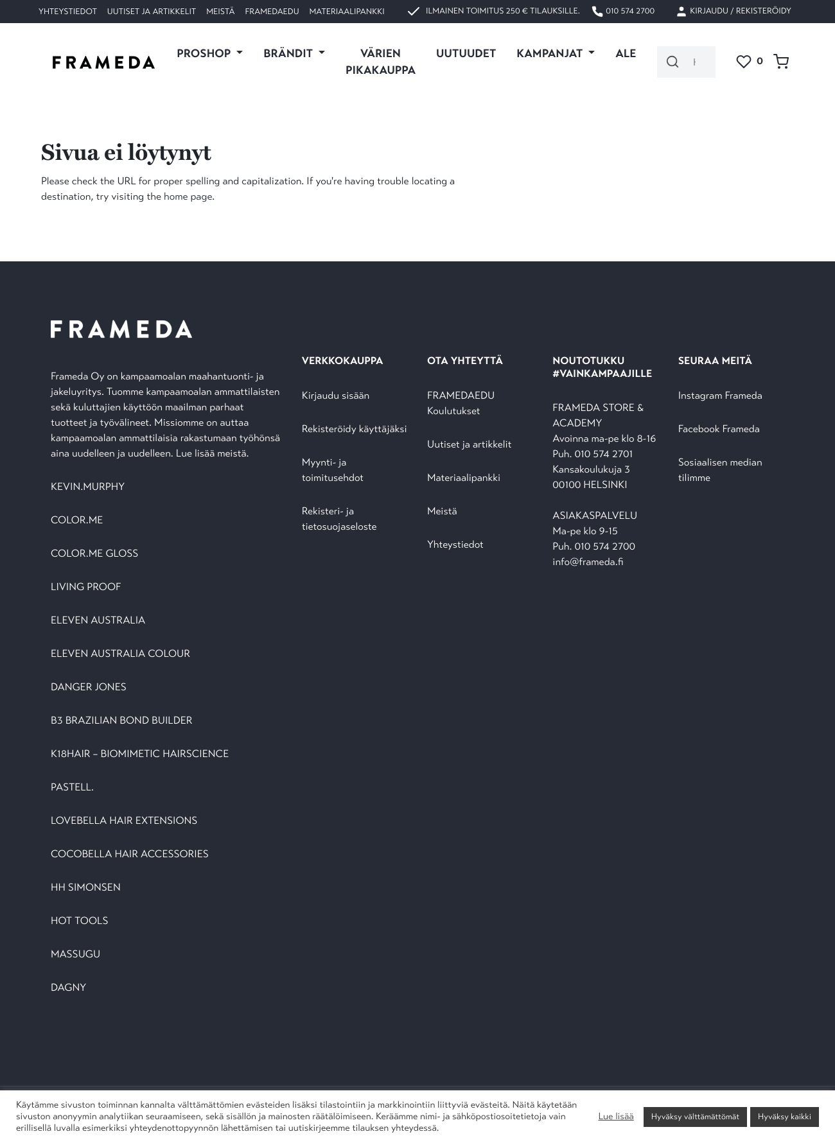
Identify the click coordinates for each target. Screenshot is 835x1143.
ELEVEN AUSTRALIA (98, 621)
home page (188, 197)
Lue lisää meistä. (214, 454)
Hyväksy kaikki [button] (784, 1117)
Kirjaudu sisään (336, 396)
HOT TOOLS (80, 921)
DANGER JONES (89, 687)
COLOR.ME (77, 520)
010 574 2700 (623, 11)
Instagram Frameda (720, 396)
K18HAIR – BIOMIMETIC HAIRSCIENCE (140, 754)
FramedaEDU (272, 11)
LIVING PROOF (86, 587)
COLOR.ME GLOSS (94, 554)
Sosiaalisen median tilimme (720, 470)
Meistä (220, 11)
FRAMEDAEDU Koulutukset (461, 403)
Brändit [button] (289, 53)
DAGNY (68, 988)
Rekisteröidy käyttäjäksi (354, 429)
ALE (625, 53)
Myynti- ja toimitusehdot (333, 470)
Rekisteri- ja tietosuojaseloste (339, 519)
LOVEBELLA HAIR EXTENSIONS (124, 821)
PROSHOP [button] (205, 53)
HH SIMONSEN (86, 888)
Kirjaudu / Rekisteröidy (733, 11)
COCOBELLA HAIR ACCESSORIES (130, 854)
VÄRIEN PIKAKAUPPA (381, 61)
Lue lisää (615, 1116)
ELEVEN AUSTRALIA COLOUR (120, 654)
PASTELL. (72, 787)
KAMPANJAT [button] (550, 53)
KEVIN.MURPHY (89, 487)
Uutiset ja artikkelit (151, 11)
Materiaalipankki (347, 11)
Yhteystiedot (68, 11)
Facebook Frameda (719, 429)
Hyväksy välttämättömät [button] (695, 1117)
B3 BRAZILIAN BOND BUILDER (122, 721)
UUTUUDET (466, 53)
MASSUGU (75, 954)
